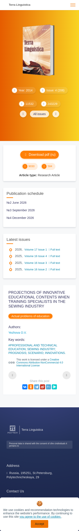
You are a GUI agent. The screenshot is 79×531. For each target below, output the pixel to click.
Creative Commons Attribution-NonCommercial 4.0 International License (39, 362)
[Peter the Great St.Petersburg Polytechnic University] (13, 433)
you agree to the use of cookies (40, 516)
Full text (54, 249)
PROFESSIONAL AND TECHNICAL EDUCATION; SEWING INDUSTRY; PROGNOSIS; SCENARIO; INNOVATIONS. (37, 349)
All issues (39, 114)
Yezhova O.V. (17, 332)
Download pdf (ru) (39, 154)
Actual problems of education (30, 316)
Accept (39, 524)
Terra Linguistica (19, 4)
